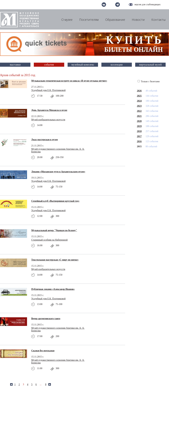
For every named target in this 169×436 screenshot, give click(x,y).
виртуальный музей (150, 64)
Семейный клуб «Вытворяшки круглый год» (55, 201)
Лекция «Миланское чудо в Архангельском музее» (58, 171)
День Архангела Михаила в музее (49, 110)
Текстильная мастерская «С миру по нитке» (55, 260)
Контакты (158, 20)
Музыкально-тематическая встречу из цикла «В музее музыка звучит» (69, 81)
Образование (115, 20)
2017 (139, 136)
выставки (15, 64)
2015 (139, 146)
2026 (139, 90)
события (49, 64)
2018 (139, 131)
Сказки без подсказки (42, 350)
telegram (117, 4)
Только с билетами (149, 81)
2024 (139, 101)
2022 (139, 111)
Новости (138, 20)
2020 (139, 121)
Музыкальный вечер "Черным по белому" (54, 230)
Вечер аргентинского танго (45, 318)
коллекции (117, 64)
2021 (139, 116)
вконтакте (104, 4)
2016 (139, 141)
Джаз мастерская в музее (44, 139)
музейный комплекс (82, 64)
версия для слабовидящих (148, 4)
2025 (139, 96)
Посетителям (89, 20)
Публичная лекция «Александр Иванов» (53, 289)
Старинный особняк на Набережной (49, 240)
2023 (139, 106)
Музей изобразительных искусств (48, 119)
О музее (67, 20)
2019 (139, 126)
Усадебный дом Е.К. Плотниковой (48, 90)
